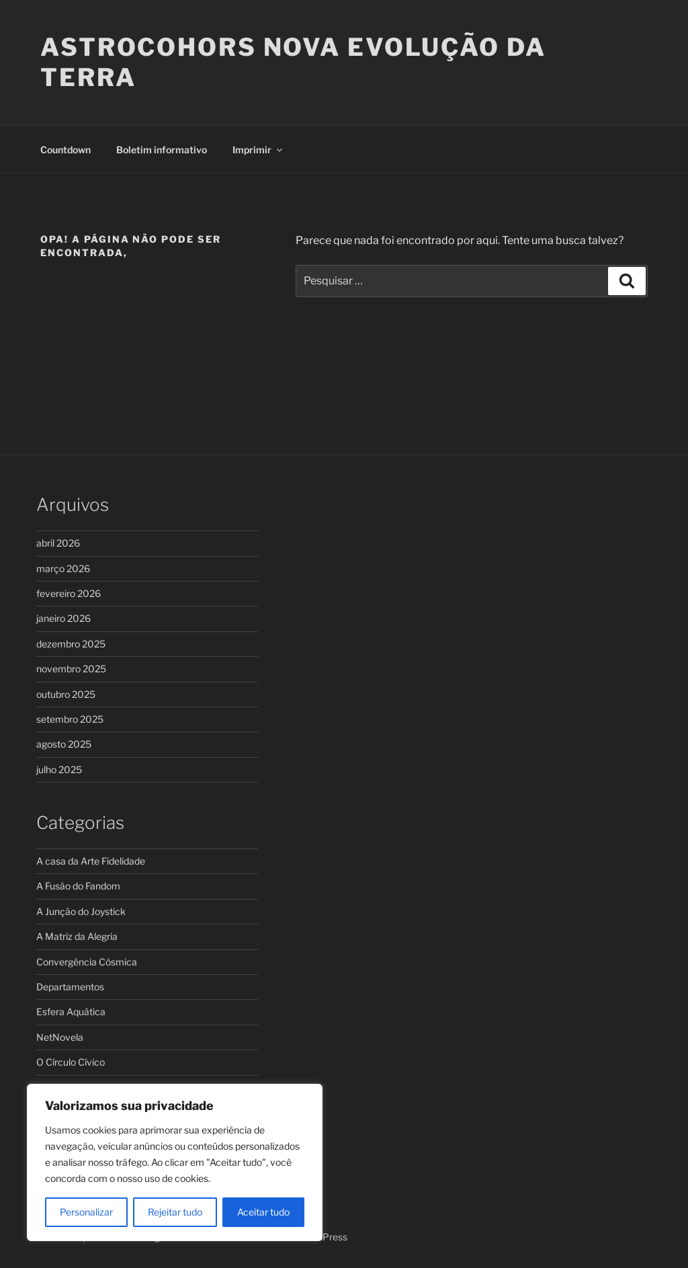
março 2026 (63, 568)
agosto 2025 (63, 744)
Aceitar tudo (263, 1212)
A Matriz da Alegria (77, 936)
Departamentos (70, 986)
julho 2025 (59, 769)
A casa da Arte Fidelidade (90, 861)
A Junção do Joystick (81, 911)
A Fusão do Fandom (78, 885)
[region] (174, 1162)
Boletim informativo (161, 149)
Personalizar (86, 1212)
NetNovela (59, 1037)
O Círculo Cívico (70, 1062)
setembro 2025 (69, 719)
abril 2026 (58, 543)
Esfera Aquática (70, 1011)
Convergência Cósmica (86, 961)
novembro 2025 (71, 668)
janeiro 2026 (63, 618)
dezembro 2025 (70, 643)
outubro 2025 (65, 694)
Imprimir (258, 149)
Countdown (65, 149)
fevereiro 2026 (68, 593)
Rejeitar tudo (175, 1212)
